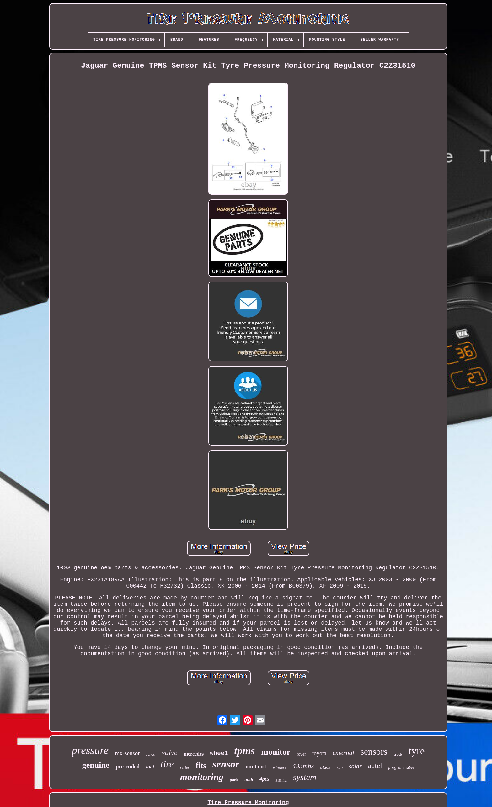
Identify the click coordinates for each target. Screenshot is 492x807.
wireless (279, 767)
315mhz (280, 780)
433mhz (303, 766)
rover (301, 754)
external (343, 753)
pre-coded (127, 766)
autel (375, 766)
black (325, 767)
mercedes (194, 754)
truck (397, 754)
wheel (219, 753)
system (305, 777)
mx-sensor (127, 753)
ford (340, 768)
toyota (319, 753)
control (255, 767)
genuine (96, 765)
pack (234, 780)
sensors (374, 751)
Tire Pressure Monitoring (248, 802)
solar (355, 766)
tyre (417, 751)
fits (201, 765)
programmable (401, 767)
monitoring (201, 777)
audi (248, 779)
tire (167, 764)
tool (150, 767)
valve (170, 752)
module (150, 755)
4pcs (264, 779)
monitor (275, 752)
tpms (244, 751)
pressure (90, 750)
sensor (225, 764)
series (184, 767)
